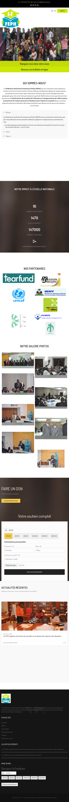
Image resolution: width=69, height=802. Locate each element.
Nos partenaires (7, 732)
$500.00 (54, 536)
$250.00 (44, 536)
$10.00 (8, 536)
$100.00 (35, 536)
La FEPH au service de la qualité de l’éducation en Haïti (21, 755)
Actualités (5, 729)
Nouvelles (13, 643)
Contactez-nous (6, 738)
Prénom (9, 546)
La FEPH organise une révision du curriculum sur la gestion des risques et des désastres (32, 636)
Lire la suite (25, 127)
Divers (7, 643)
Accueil (4, 722)
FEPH (3, 726)
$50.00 (26, 536)
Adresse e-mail (12, 555)
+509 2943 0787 (24, 2)
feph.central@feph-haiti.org (40, 2)
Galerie (4, 735)
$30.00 (17, 536)
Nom (38, 546)
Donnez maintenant (9, 784)
